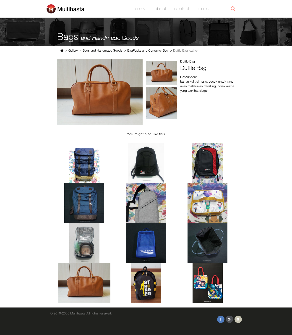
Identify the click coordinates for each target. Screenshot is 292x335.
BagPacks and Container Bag (147, 50)
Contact (181, 8)
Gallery (139, 8)
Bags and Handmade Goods (102, 50)
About (160, 8)
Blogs (203, 8)
